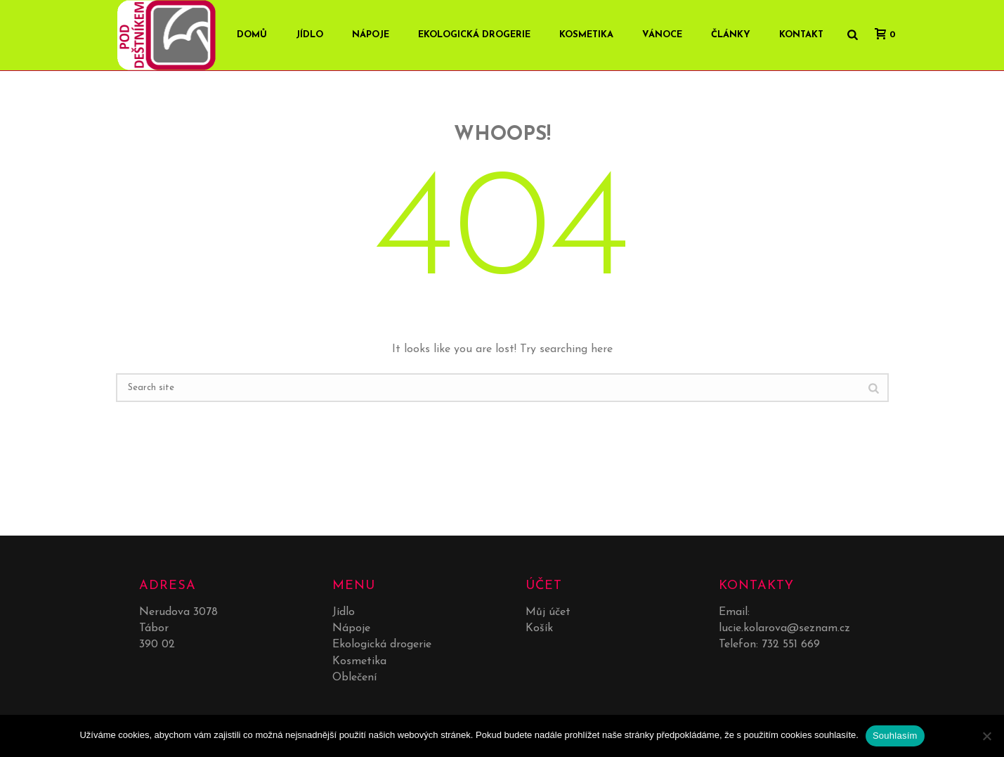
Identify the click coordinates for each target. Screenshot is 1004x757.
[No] (986, 736)
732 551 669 (791, 644)
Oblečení (354, 677)
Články (730, 34)
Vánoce (662, 34)
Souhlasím (895, 735)
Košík (539, 628)
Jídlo (309, 34)
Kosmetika (586, 34)
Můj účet (548, 612)
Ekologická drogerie (474, 34)
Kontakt (801, 34)
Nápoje (370, 34)
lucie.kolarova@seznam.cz (784, 628)
